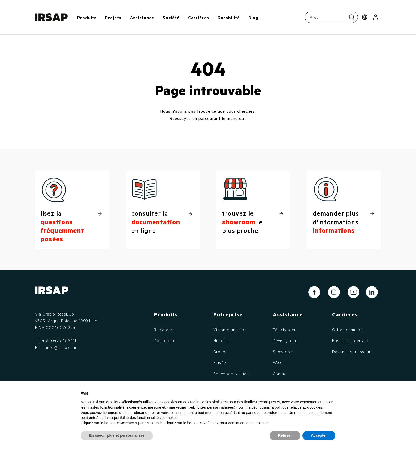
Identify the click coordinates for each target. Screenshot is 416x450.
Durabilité (229, 17)
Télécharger (284, 329)
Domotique (164, 340)
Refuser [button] (285, 435)
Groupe (220, 351)
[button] (375, 17)
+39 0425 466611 (59, 340)
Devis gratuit (285, 340)
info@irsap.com (61, 347)
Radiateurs (164, 329)
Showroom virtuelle (232, 373)
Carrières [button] (198, 17)
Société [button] (171, 17)
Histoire (221, 340)
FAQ (277, 362)
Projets (113, 17)
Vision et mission (230, 329)
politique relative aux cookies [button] (298, 407)
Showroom (283, 351)
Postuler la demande (352, 340)
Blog (253, 17)
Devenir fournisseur (351, 351)
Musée (219, 362)
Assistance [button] (142, 17)
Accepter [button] (319, 435)
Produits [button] (87, 17)
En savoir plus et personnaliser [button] (116, 435)
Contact (280, 373)
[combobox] (332, 17)
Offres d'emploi (347, 329)
